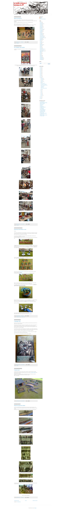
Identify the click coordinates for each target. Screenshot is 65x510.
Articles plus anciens (35, 500)
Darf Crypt (41, 105)
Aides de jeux (31, 14)
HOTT (40, 40)
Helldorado (41, 39)
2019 (40, 74)
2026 (40, 67)
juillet (41, 89)
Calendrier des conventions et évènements (24, 14)
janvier (41, 95)
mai (41, 91)
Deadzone (41, 31)
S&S (40, 54)
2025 (40, 68)
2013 (40, 98)
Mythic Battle (41, 44)
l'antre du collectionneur (42, 109)
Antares (41, 24)
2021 (40, 72)
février (41, 94)
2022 (40, 71)
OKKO (41, 47)
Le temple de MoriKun (42, 110)
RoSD (40, 53)
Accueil (26, 500)
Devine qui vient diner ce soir (20, 229)
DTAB (40, 32)
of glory (41, 45)
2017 (40, 76)
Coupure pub (17, 370)
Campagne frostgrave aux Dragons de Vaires (39, 14)
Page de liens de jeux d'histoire (43, 102)
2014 (40, 97)
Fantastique (41, 33)
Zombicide (41, 59)
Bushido (41, 28)
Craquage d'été (17, 321)
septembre (42, 81)
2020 (40, 73)
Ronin (40, 52)
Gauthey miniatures (33, 372)
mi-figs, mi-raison (42, 112)
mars (41, 93)
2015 (40, 96)
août (41, 82)
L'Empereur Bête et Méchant (43, 113)
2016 (40, 77)
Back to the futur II (18, 18)
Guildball (17, 365)
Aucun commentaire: (22, 364)
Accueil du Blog (16, 14)
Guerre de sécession (42, 37)
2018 (40, 75)
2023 (40, 70)
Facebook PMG (42, 106)
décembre (42, 78)
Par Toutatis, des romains (19, 47)
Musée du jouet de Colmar (19, 405)
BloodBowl (41, 27)
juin (41, 90)
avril (41, 92)
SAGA (40, 55)
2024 (40, 69)
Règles (41, 51)
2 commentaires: (22, 497)
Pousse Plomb (21, 271)
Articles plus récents (16, 500)
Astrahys (41, 25)
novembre (42, 79)
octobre (42, 80)
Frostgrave (41, 34)
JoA (40, 41)
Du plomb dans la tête (42, 111)
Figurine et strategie (42, 103)
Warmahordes (41, 58)
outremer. (41, 48)
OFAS (40, 46)
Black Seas (41, 26)
